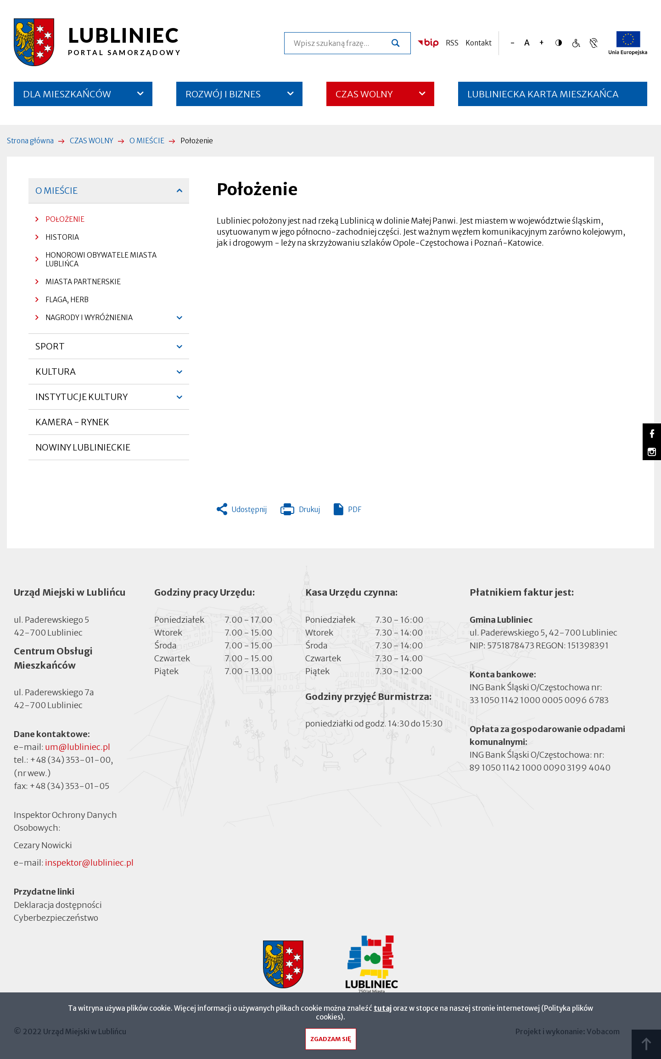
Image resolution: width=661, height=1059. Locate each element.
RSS (452, 43)
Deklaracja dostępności (58, 904)
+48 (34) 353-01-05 (69, 786)
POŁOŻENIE (64, 219)
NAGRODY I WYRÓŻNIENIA (84, 320)
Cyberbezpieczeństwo (56, 917)
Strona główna (30, 140)
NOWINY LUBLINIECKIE (82, 447)
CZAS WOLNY (364, 94)
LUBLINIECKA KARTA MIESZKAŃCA (543, 97)
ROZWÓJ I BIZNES (223, 94)
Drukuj (300, 511)
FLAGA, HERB (67, 299)
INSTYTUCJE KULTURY (81, 400)
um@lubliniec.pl (77, 747)
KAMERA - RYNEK (72, 426)
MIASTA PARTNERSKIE (83, 281)
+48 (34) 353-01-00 (70, 760)
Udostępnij (249, 509)
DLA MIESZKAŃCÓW (67, 94)
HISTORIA (62, 237)
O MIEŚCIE (146, 140)
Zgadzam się (330, 1039)
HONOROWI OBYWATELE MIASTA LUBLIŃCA (101, 259)
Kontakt (478, 43)
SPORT (50, 350)
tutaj (383, 1008)
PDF (354, 509)
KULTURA (55, 375)
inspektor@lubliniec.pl (89, 862)
